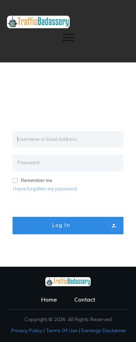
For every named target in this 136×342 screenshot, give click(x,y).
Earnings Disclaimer (103, 330)
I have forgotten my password (45, 188)
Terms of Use (61, 330)
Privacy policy (26, 330)
